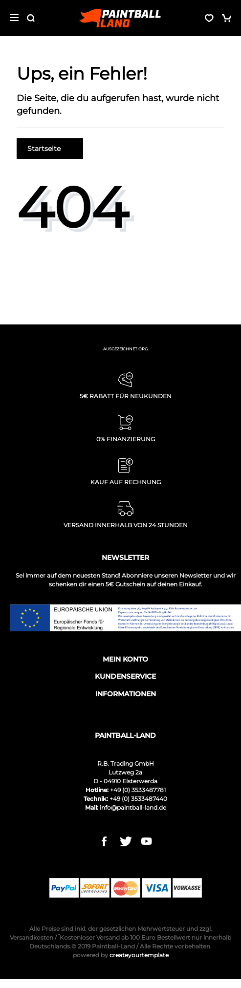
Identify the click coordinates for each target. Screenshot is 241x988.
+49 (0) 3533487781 (138, 790)
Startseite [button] (49, 148)
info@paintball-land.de (133, 807)
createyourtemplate (121, 955)
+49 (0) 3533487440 (138, 798)
